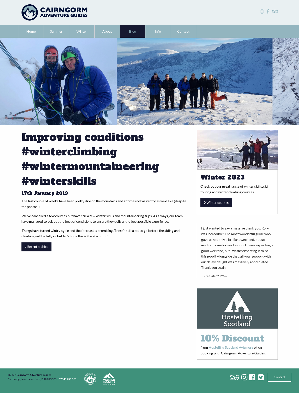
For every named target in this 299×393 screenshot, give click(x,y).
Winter (81, 31)
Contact (183, 31)
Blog (132, 31)
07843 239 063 (67, 379)
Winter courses (216, 203)
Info (158, 31)
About (107, 31)
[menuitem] (31, 31)
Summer (56, 31)
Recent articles (36, 247)
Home (31, 31)
